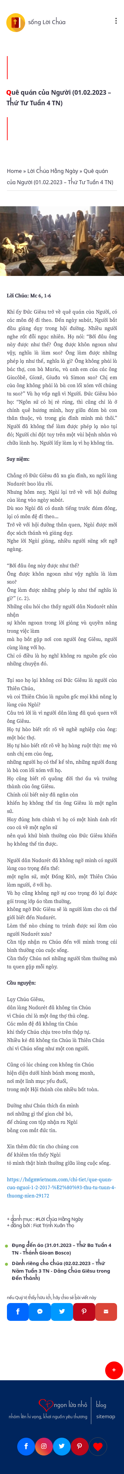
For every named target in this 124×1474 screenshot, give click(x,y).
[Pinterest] (84, 1312)
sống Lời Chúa (47, 22)
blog (101, 1405)
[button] (114, 1370)
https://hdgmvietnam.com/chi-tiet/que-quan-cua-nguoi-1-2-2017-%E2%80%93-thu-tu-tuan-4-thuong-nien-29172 (61, 1187)
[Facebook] (18, 1312)
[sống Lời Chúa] (17, 22)
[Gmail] (106, 1312)
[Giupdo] (98, 1446)
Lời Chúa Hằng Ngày (61, 1219)
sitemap (105, 1417)
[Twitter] (62, 1312)
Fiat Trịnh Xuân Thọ (53, 1225)
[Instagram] (44, 1447)
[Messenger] (40, 1312)
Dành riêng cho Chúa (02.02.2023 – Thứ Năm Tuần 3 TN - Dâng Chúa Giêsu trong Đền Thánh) (61, 1270)
